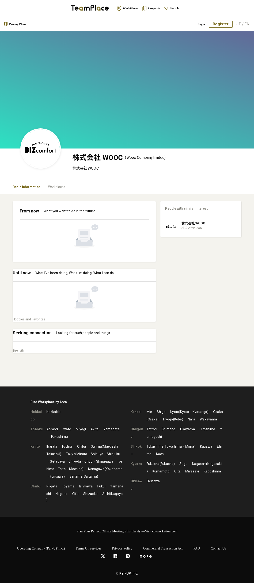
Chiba (81, 446)
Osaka (218, 412)
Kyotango (200, 412)
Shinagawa (105, 461)
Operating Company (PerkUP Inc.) (41, 548)
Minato (81, 454)
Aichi (106, 494)
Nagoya (117, 494)
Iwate (67, 429)
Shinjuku (113, 454)
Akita (95, 429)
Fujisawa (56, 476)
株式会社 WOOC (193, 223)
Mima (189, 446)
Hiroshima (207, 429)
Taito (62, 469)
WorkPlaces (127, 8)
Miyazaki (192, 471)
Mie (149, 412)
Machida (75, 469)
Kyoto (174, 412)
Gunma (96, 446)
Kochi (160, 454)
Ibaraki (51, 446)
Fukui (101, 486)
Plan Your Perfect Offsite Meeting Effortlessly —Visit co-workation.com (127, 531)
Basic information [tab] (27, 187)
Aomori (52, 429)
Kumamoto (161, 471)
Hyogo (168, 419)
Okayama (187, 429)
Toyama (68, 486)
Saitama (76, 476)
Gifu (75, 494)
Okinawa (153, 481)
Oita (177, 471)
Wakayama (208, 419)
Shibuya (97, 454)
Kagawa (206, 446)
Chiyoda (74, 461)
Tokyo (70, 454)
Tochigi (66, 446)
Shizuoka (90, 494)
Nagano (62, 494)
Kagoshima (212, 471)
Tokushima (155, 446)
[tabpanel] (127, 290)
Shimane (168, 429)
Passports (151, 8)
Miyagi (81, 429)
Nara (191, 419)
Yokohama (114, 469)
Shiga (161, 412)
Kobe (178, 419)
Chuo (88, 461)
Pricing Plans (15, 24)
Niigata (51, 486)
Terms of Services (88, 548)
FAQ (196, 548)
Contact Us (218, 548)
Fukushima (59, 436)
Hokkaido (53, 412)
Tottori (152, 429)
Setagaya (57, 461)
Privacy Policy (122, 548)
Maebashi (110, 446)
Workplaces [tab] (56, 187)
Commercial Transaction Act (163, 548)
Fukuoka (153, 464)
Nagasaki (199, 464)
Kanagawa (96, 469)
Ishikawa (86, 486)
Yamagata (111, 429)
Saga (183, 464)
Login (201, 24)
